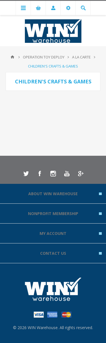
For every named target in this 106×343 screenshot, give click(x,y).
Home (12, 57)
